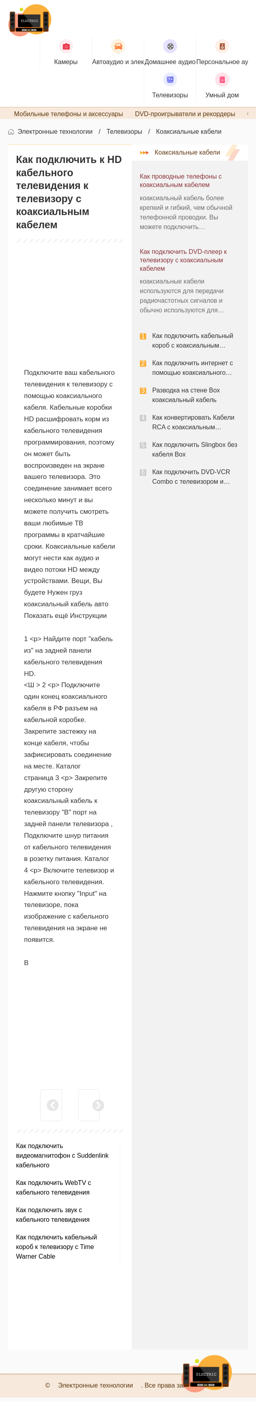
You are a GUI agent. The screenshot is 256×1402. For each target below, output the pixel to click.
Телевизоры (124, 136)
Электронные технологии (55, 136)
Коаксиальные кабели (189, 136)
